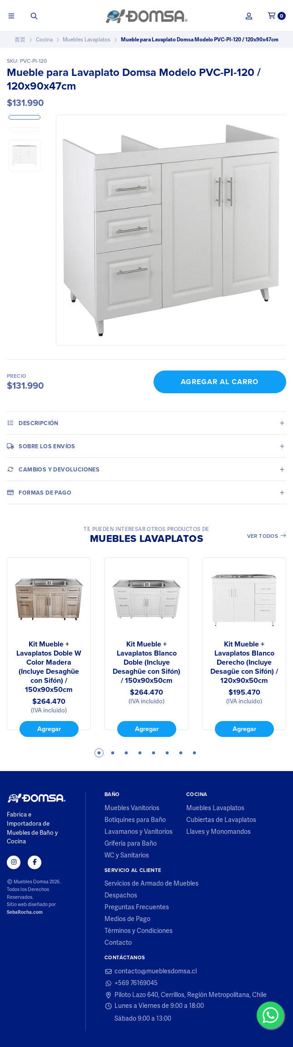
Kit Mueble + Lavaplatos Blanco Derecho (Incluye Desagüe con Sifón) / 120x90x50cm (244, 662)
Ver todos (267, 536)
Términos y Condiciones (138, 931)
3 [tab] (126, 752)
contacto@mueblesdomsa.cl (150, 971)
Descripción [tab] (33, 422)
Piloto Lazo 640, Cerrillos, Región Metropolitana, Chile (185, 995)
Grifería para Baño (130, 844)
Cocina (44, 39)
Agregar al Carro (219, 381)
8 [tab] (194, 752)
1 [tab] (99, 752)
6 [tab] (167, 752)
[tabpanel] (49, 647)
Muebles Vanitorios (131, 808)
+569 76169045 (131, 983)
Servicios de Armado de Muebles (151, 884)
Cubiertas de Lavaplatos (221, 820)
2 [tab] (112, 752)
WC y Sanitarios (126, 855)
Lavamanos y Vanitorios (138, 832)
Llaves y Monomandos (218, 832)
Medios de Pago (127, 919)
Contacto (118, 943)
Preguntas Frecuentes (136, 907)
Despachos (120, 895)
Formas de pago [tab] (39, 492)
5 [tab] (153, 752)
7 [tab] (180, 752)
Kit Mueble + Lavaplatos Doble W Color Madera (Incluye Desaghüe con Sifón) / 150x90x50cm (48, 667)
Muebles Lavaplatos (86, 39)
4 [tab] (139, 752)
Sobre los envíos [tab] (41, 446)
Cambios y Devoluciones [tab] (53, 469)
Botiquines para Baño (135, 820)
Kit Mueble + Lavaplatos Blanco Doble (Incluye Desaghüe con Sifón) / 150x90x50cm (146, 662)
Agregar (49, 728)
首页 (20, 39)
